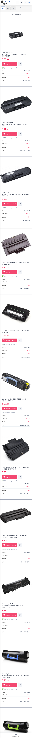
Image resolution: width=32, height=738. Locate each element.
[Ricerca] (17, 2)
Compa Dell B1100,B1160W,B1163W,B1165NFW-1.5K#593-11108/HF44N (16, 194)
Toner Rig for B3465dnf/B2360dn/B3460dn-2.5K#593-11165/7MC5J (15, 675)
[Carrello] (29, 2)
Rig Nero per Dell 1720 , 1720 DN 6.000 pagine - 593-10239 (14, 400)
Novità (28, 74)
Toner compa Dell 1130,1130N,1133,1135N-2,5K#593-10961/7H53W (14, 536)
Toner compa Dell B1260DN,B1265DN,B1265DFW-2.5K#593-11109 (15, 124)
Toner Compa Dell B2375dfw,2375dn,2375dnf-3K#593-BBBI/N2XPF (14, 54)
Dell (29, 77)
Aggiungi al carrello (9, 64)
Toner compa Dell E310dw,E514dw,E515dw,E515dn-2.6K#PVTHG (12, 605)
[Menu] (21, 2)
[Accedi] (25, 2)
